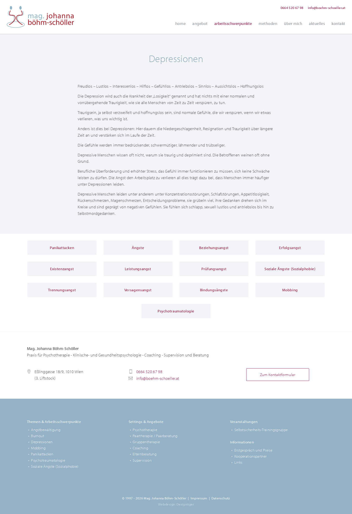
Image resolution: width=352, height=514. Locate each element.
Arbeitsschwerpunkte (233, 23)
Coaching (140, 447)
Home (180, 23)
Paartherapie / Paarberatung (155, 435)
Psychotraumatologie (48, 460)
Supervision (142, 460)
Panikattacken (42, 454)
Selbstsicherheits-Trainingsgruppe (261, 429)
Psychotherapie (145, 429)
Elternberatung (144, 454)
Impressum (199, 498)
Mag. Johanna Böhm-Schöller (40, 17)
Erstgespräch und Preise (253, 450)
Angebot (200, 23)
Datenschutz (220, 498)
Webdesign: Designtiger (176, 504)
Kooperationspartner (250, 456)
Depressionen (42, 441)
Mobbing (38, 447)
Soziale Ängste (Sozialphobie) (54, 466)
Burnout (37, 435)
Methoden (268, 23)
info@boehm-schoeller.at (326, 8)
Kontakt (338, 23)
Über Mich (293, 23)
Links (238, 462)
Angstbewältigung (45, 429)
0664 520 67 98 (292, 8)
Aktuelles (317, 23)
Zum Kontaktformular (277, 374)
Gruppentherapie (146, 441)
